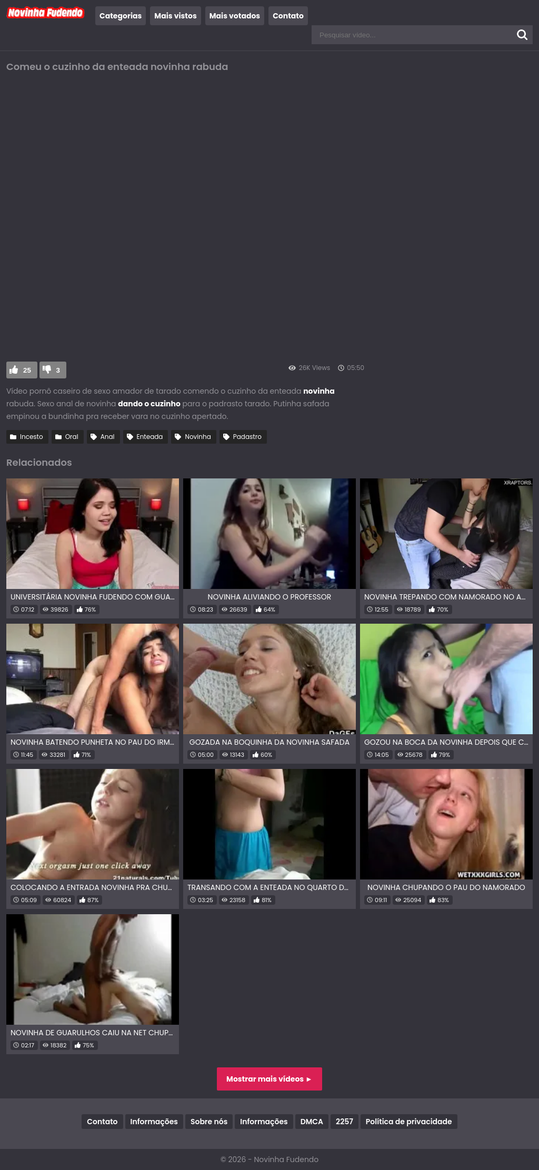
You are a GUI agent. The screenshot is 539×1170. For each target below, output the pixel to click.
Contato (288, 16)
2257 (344, 1121)
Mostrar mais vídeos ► (269, 1079)
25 (27, 370)
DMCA (312, 1121)
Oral (71, 436)
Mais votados (234, 16)
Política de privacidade (409, 1121)
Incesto (31, 436)
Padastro (247, 436)
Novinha (198, 436)
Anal (108, 436)
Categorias (120, 16)
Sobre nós (209, 1121)
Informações (154, 1121)
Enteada (150, 436)
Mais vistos (175, 16)
